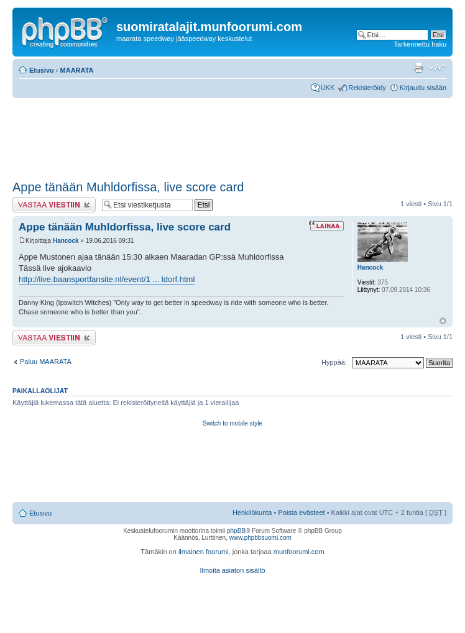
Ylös (443, 320)
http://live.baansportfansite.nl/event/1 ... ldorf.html (107, 279)
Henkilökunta (252, 512)
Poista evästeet (301, 512)
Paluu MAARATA (45, 361)
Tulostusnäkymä (418, 67)
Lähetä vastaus (54, 204)
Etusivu (41, 70)
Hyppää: (334, 362)
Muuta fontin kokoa (437, 67)
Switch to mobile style (232, 423)
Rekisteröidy (367, 87)
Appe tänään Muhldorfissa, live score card (128, 187)
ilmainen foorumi (203, 551)
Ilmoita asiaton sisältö (232, 570)
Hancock (66, 240)
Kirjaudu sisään (423, 87)
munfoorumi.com (299, 551)
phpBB (236, 530)
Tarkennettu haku (420, 44)
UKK (328, 87)
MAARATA (77, 70)
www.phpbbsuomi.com (260, 537)
